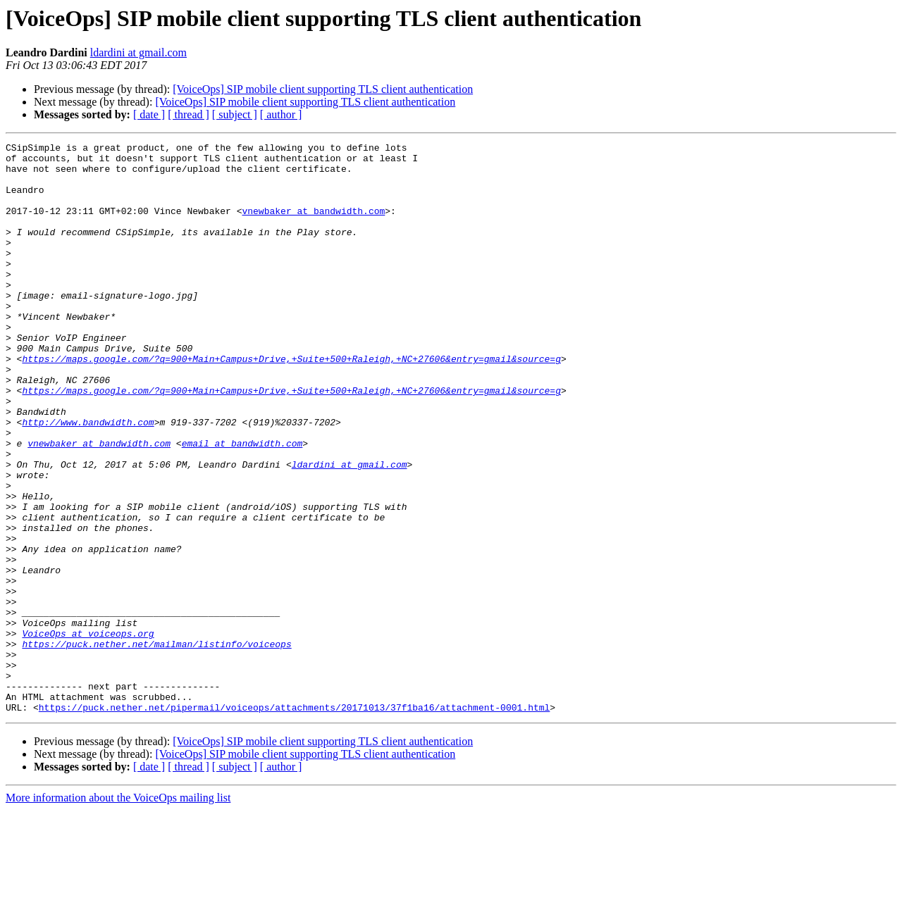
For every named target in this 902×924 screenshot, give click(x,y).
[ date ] (149, 114)
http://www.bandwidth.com (88, 479)
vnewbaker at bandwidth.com (313, 225)
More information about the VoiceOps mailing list (118, 912)
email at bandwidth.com (242, 504)
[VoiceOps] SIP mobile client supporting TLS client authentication (323, 89)
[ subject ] (234, 114)
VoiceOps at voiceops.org (88, 732)
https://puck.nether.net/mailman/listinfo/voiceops (156, 745)
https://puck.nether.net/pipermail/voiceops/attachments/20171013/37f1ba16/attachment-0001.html (294, 821)
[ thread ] (188, 114)
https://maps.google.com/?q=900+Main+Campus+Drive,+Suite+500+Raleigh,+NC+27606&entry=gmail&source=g (291, 403)
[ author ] (281, 114)
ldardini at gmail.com (138, 52)
